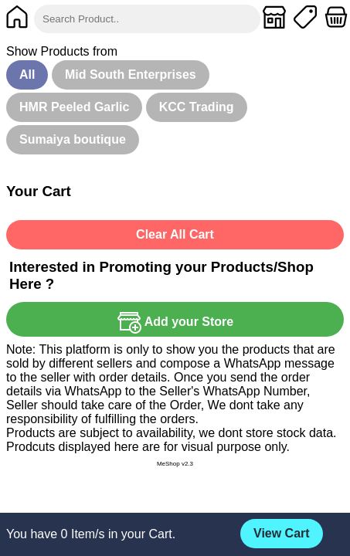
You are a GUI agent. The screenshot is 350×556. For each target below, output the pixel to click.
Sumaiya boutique (72, 139)
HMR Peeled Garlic (74, 107)
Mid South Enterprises (130, 74)
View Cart (281, 533)
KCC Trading (196, 107)
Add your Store (175, 321)
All (27, 74)
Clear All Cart (175, 234)
